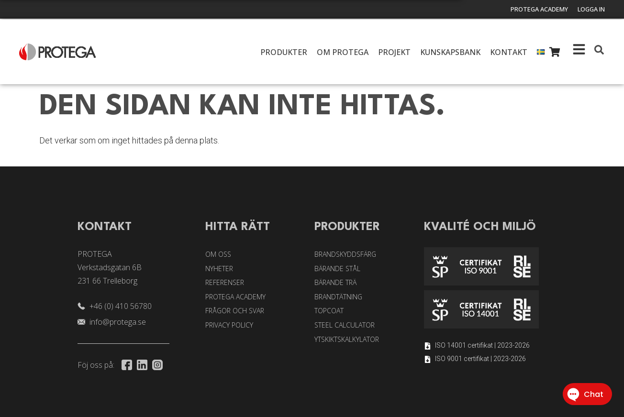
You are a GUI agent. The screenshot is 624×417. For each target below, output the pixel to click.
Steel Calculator (344, 324)
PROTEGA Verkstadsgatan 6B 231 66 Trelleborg (110, 267)
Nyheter (219, 268)
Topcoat (329, 310)
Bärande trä (335, 282)
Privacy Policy (229, 324)
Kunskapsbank (450, 52)
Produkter (283, 52)
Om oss (218, 254)
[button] (599, 49)
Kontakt (508, 52)
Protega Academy (530, 9)
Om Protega (342, 52)
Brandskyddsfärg (345, 254)
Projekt (394, 52)
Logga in (589, 9)
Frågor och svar (234, 310)
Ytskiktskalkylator (346, 339)
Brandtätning (338, 296)
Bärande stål (337, 268)
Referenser (224, 282)
